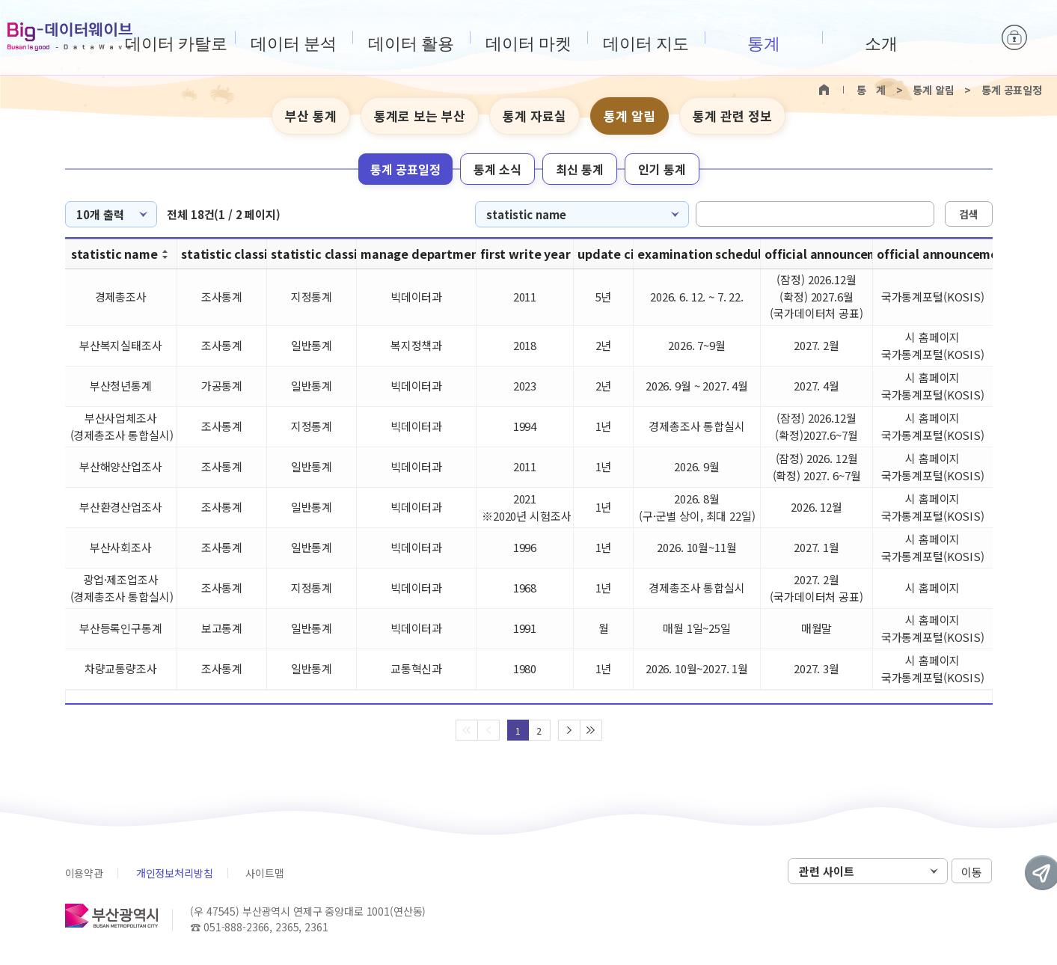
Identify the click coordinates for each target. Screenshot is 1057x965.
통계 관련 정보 (732, 115)
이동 (971, 872)
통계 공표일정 (405, 169)
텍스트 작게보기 (979, 116)
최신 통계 (580, 169)
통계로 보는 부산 (419, 115)
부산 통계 (311, 115)
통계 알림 (629, 115)
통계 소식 (497, 169)
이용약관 (84, 873)
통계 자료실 (534, 115)
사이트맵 (264, 873)
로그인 (1014, 37)
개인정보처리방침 (174, 873)
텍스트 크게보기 (956, 116)
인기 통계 (662, 169)
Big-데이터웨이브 (69, 36)
